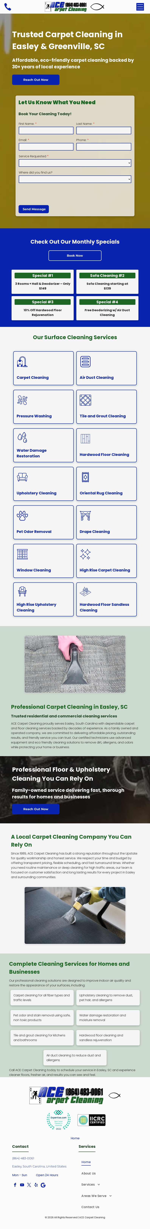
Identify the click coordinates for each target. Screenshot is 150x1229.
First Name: (26, 124)
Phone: (81, 140)
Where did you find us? (35, 172)
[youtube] (22, 1185)
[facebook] (15, 1185)
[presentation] (47, 193)
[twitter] (29, 1185)
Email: (23, 140)
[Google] (43, 1185)
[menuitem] (108, 1162)
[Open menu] (140, 7)
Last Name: (84, 124)
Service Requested (32, 156)
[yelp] (36, 1185)
